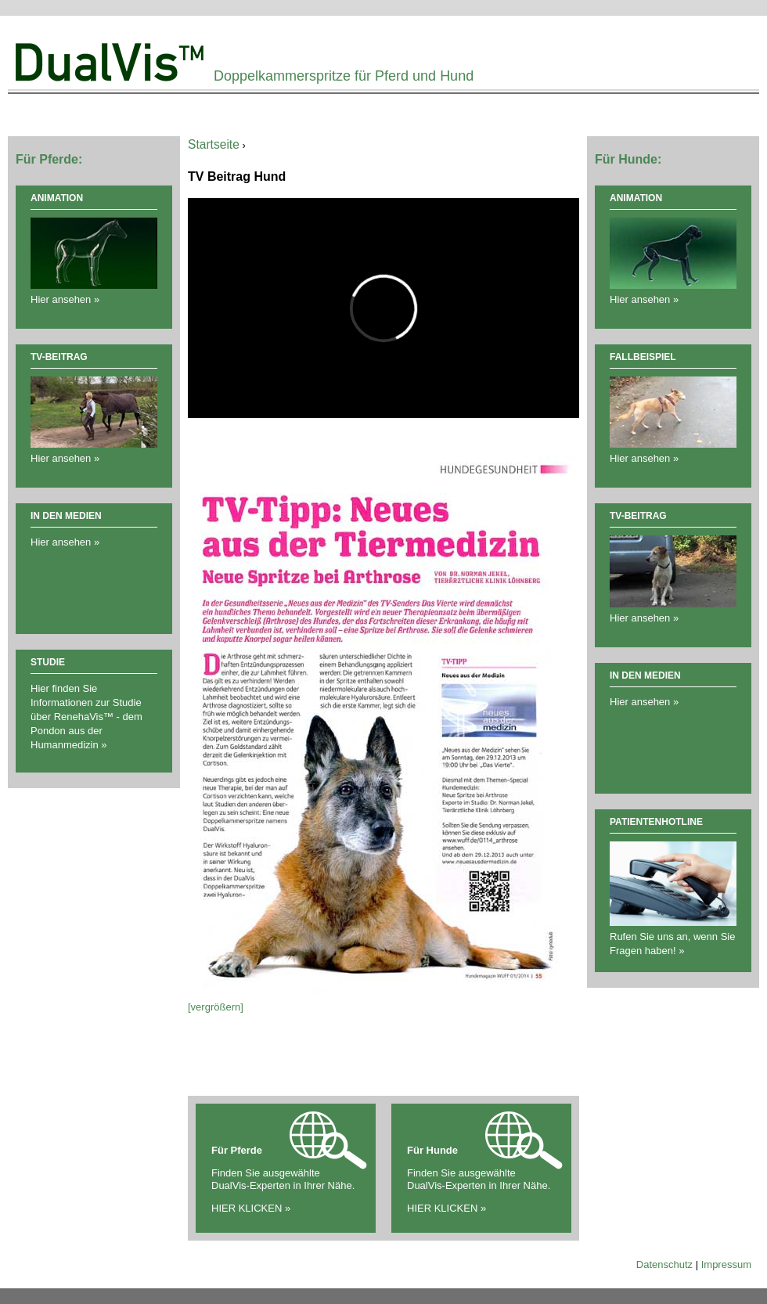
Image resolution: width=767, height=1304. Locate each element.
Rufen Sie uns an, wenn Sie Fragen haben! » (673, 936)
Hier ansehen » (65, 542)
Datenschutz (664, 1264)
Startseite (213, 144)
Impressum (726, 1264)
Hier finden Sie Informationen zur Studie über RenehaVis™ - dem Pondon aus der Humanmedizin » (86, 717)
